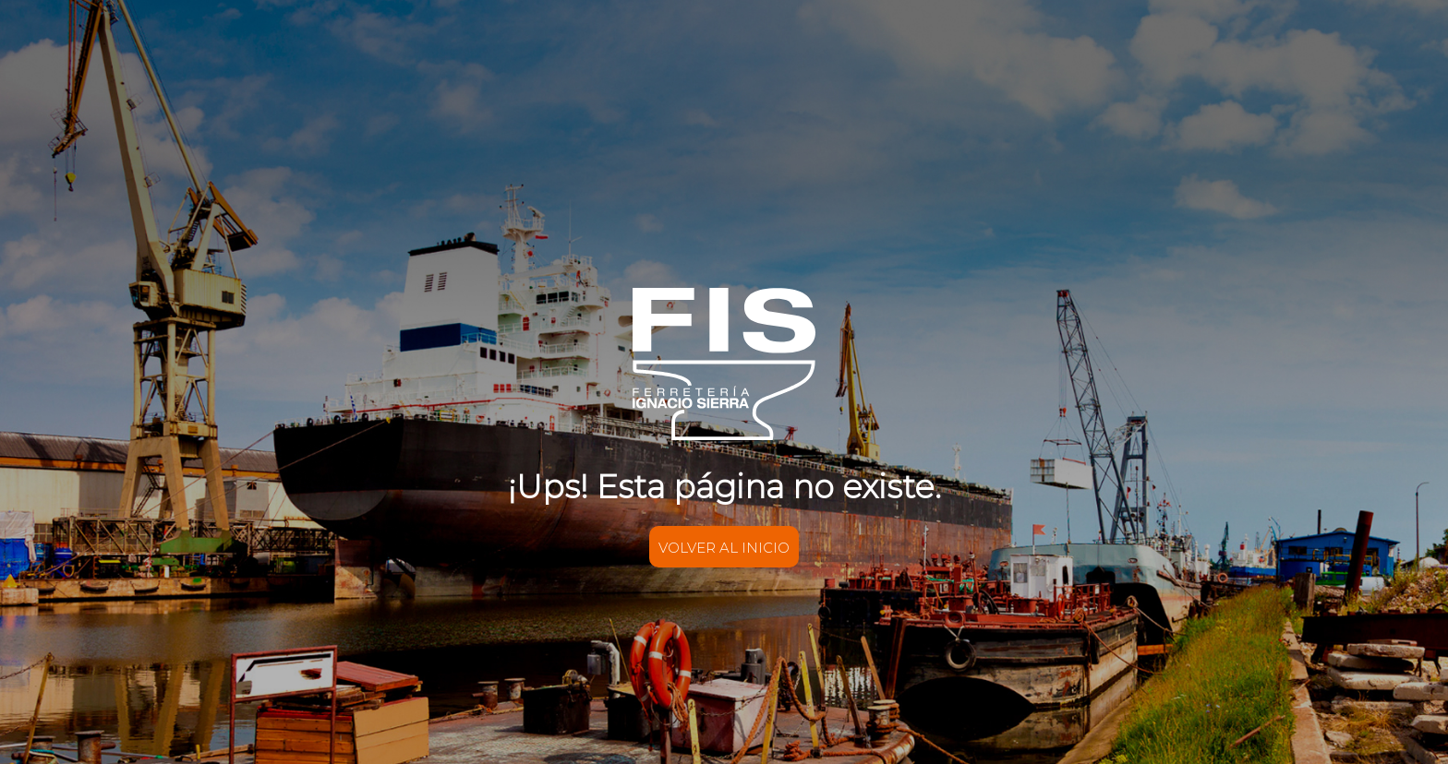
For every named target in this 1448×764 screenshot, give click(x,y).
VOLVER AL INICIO (724, 547)
